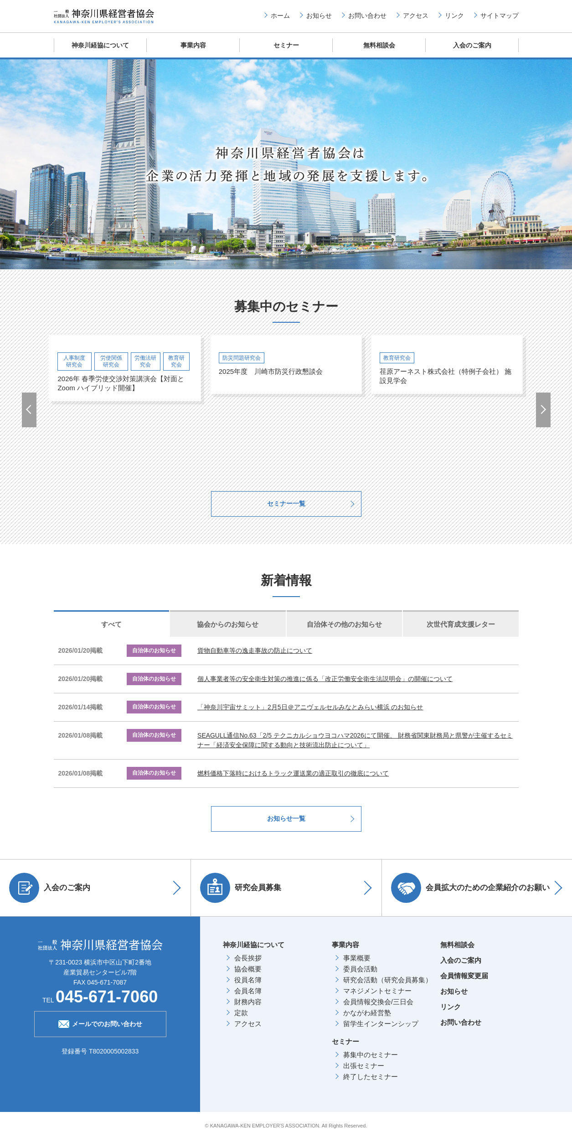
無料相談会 (379, 52)
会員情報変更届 (464, 984)
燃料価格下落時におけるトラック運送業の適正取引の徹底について (293, 781)
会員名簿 (248, 999)
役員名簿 (248, 988)
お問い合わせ (367, 18)
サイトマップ (499, 18)
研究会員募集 (242, 896)
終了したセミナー (370, 1085)
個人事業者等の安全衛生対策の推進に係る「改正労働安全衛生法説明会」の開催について (325, 687)
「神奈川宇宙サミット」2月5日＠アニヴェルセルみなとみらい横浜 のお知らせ (310, 715)
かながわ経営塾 (367, 1021)
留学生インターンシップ (380, 1032)
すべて (111, 632)
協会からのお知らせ (227, 632)
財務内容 (248, 1010)
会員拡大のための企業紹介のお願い (472, 896)
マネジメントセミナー (377, 999)
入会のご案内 (472, 52)
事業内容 (193, 52)
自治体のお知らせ (156, 659)
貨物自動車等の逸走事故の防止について (254, 659)
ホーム (280, 18)
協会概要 (248, 977)
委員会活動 (360, 977)
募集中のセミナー (370, 1063)
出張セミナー (363, 1074)
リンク (454, 18)
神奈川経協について (100, 52)
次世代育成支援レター (461, 632)
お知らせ (319, 18)
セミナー (286, 52)
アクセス (415, 18)
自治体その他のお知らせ (344, 632)
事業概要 (357, 966)
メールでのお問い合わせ (100, 1032)
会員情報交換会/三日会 (378, 1010)
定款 (241, 1021)
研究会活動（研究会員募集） (387, 988)
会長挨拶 (248, 966)
